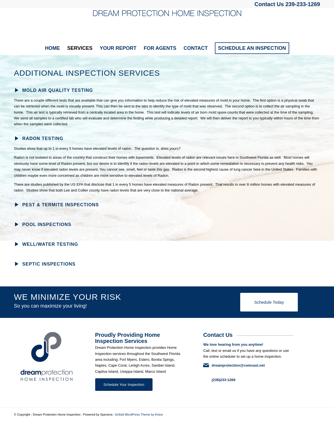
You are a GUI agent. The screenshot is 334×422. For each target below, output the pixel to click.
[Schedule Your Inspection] (124, 384)
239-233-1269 (302, 4)
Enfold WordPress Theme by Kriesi (139, 414)
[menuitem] (52, 48)
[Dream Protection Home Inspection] (167, 24)
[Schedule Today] (269, 302)
